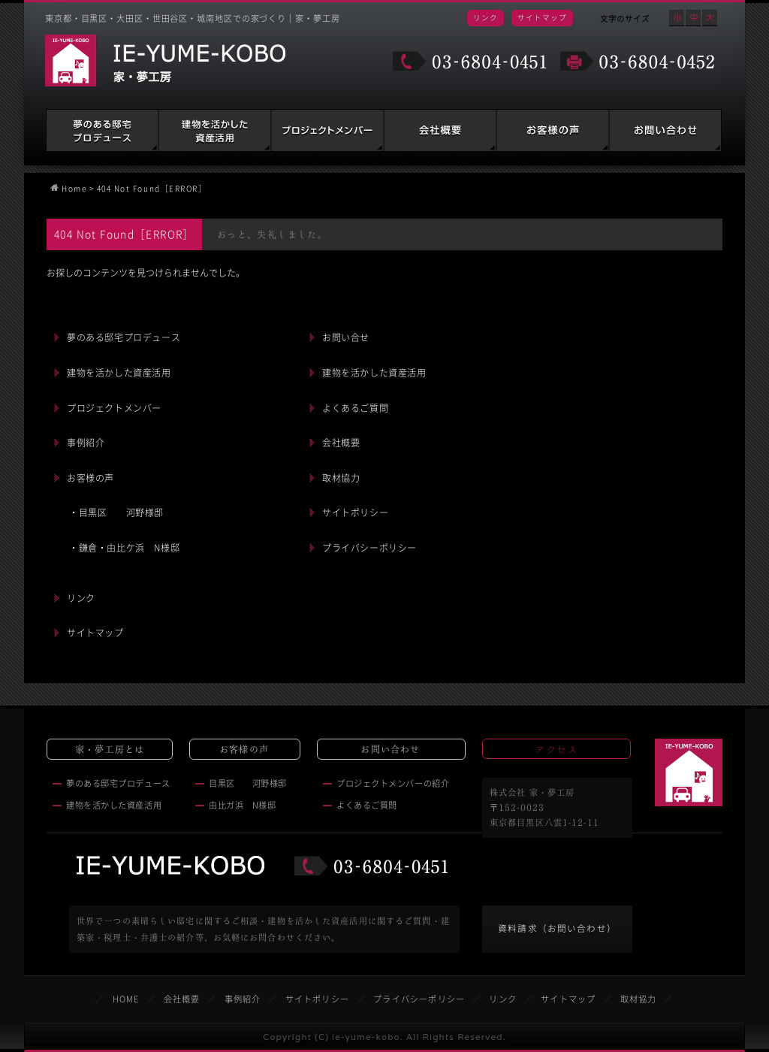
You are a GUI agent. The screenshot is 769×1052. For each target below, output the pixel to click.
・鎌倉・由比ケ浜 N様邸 (124, 548)
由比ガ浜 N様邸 (242, 805)
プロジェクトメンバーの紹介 (392, 783)
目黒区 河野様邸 (248, 783)
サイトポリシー (355, 512)
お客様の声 (552, 130)
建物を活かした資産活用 (214, 130)
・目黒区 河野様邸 (116, 512)
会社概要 (440, 130)
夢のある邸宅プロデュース (102, 130)
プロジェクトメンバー (114, 408)
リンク (485, 17)
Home (74, 188)
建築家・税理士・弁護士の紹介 (327, 130)
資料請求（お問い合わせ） (557, 928)
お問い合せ (345, 337)
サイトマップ (542, 17)
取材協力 (341, 478)
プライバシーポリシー (369, 548)
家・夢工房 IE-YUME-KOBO (165, 60)
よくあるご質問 (355, 408)
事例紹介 (85, 442)
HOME (126, 999)
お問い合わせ (665, 130)
